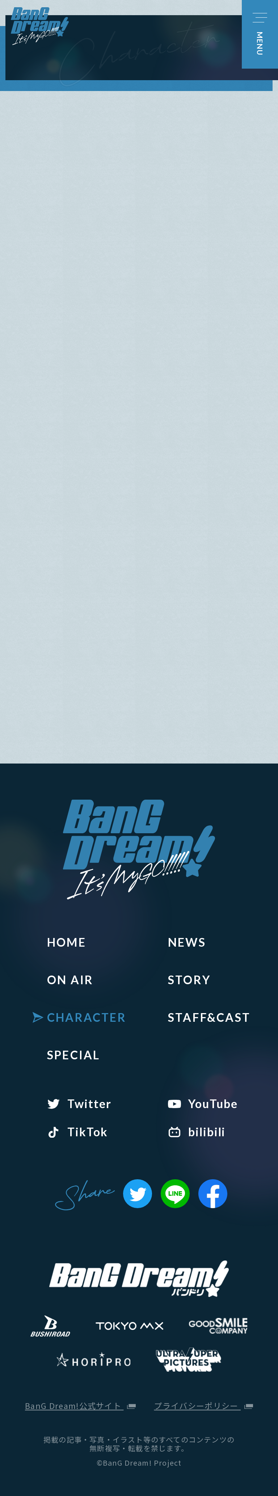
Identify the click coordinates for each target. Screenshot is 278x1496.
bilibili (207, 1132)
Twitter (89, 1104)
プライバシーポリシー (203, 1405)
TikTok (87, 1132)
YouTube (212, 1104)
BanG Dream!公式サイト (80, 1405)
